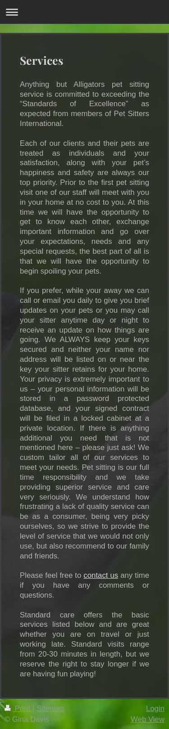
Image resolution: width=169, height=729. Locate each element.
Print (18, 708)
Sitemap (50, 708)
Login (155, 708)
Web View (147, 719)
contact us (100, 575)
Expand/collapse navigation (84, 12)
